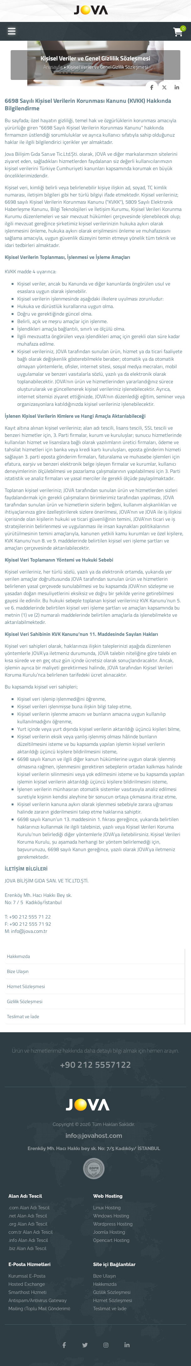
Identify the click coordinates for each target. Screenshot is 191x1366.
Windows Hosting (111, 1216)
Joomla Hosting (109, 1232)
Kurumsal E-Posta (26, 1276)
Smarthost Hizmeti (27, 1292)
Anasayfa (53, 66)
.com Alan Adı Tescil (29, 1208)
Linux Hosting (107, 1208)
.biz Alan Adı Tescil (27, 1248)
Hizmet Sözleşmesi (112, 1300)
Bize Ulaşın (104, 1276)
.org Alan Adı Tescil (27, 1224)
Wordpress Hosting (113, 1224)
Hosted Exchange (26, 1284)
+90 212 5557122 (95, 1064)
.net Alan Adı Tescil (27, 1216)
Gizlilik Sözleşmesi (111, 1292)
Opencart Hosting (111, 1240)
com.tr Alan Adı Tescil (30, 1232)
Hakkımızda (105, 1284)
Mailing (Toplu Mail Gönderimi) (39, 1308)
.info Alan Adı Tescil (28, 1240)
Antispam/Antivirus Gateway (37, 1300)
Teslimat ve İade (109, 1308)
